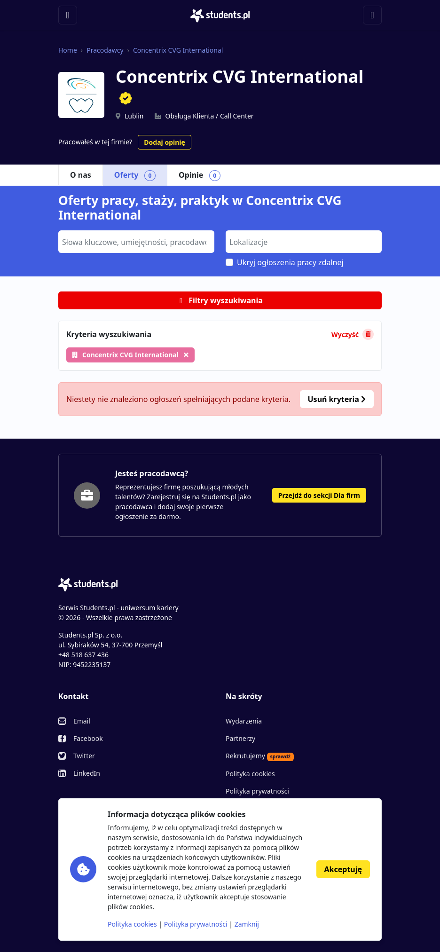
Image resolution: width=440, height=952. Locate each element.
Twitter (84, 755)
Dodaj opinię (164, 142)
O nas (80, 175)
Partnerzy (240, 738)
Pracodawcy (104, 50)
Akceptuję (343, 869)
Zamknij (247, 924)
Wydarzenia (244, 720)
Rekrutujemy (260, 756)
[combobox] (136, 241)
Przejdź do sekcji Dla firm (319, 495)
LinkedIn (86, 773)
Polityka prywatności (257, 791)
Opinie (199, 175)
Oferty (135, 175)
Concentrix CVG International (178, 50)
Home (67, 50)
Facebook (88, 738)
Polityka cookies (250, 773)
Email (81, 720)
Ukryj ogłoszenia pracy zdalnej (290, 262)
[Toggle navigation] (67, 15)
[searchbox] (135, 241)
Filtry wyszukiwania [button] (220, 300)
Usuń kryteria (337, 399)
